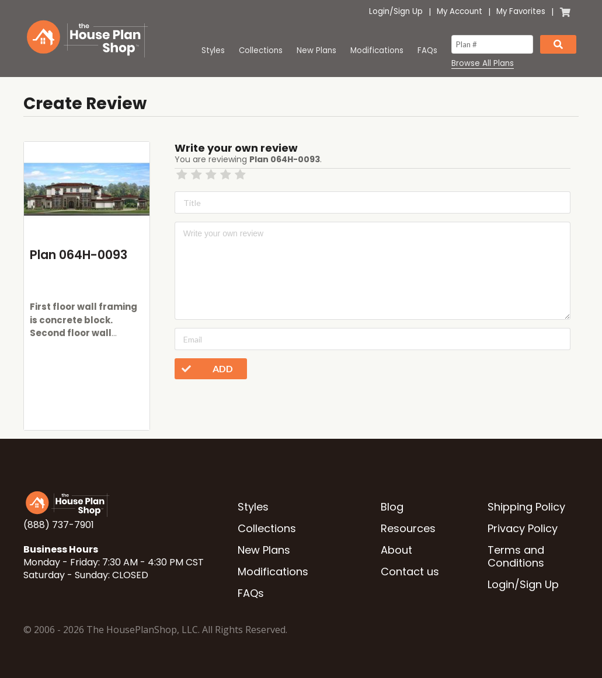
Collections (261, 50)
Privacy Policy (523, 528)
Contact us (410, 571)
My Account (459, 11)
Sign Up (408, 11)
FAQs (427, 50)
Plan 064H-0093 (78, 254)
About (396, 550)
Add (204, 368)
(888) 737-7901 (58, 525)
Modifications (376, 50)
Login (379, 11)
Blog (392, 506)
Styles (213, 50)
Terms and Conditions (516, 556)
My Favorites (520, 11)
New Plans (316, 50)
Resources (408, 528)
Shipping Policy (526, 506)
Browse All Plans (482, 63)
